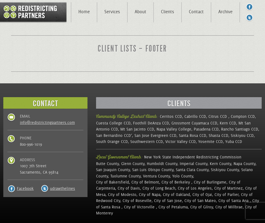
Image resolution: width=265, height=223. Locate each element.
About (140, 11)
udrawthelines (62, 188)
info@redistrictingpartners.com (47, 122)
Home (84, 11)
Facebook (25, 188)
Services (112, 11)
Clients (167, 11)
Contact (196, 11)
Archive (225, 11)
